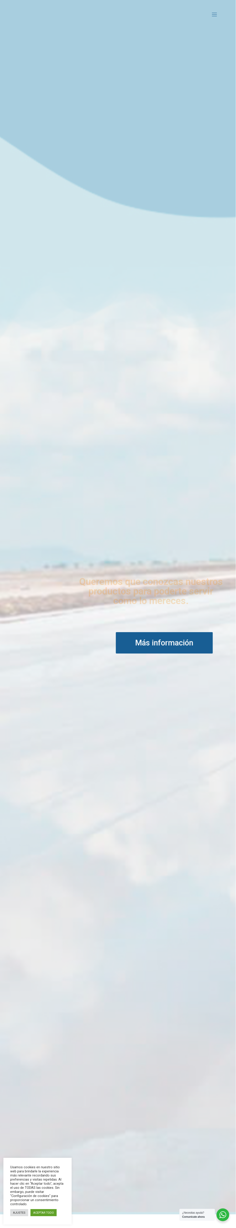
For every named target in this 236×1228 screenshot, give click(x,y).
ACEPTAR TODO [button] (43, 1212)
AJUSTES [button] (19, 1212)
